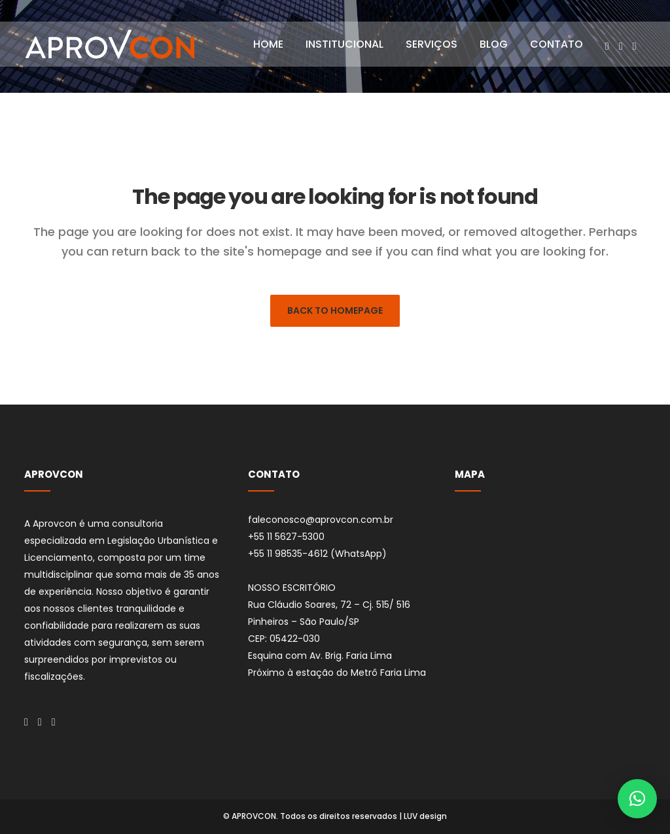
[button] (637, 798)
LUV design (425, 816)
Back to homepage (335, 310)
